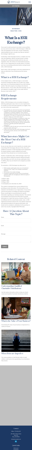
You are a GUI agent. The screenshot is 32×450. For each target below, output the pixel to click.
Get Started (15, 6)
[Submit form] (4, 246)
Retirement (16, 448)
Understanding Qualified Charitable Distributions (11, 287)
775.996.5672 (17, 431)
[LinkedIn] (16, 441)
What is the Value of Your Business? (16, 321)
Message (3, 234)
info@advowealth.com (16, 439)
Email (2, 225)
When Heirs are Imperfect (12, 353)
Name (2, 217)
